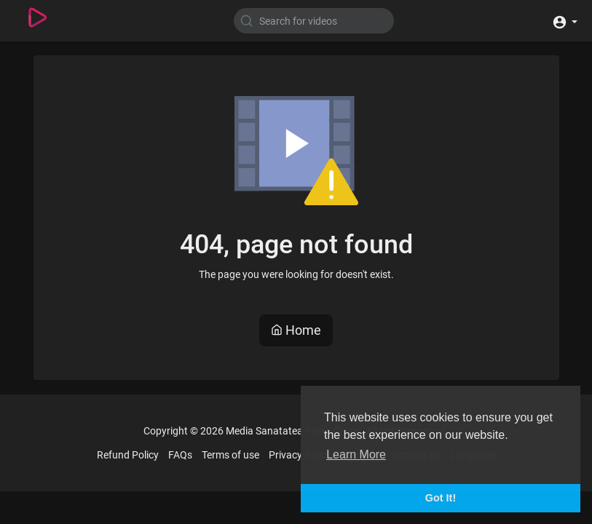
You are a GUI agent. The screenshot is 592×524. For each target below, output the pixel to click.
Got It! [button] (440, 498)
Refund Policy (128, 455)
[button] (564, 21)
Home (296, 330)
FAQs (180, 455)
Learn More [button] (356, 454)
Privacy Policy (300, 455)
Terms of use (230, 455)
